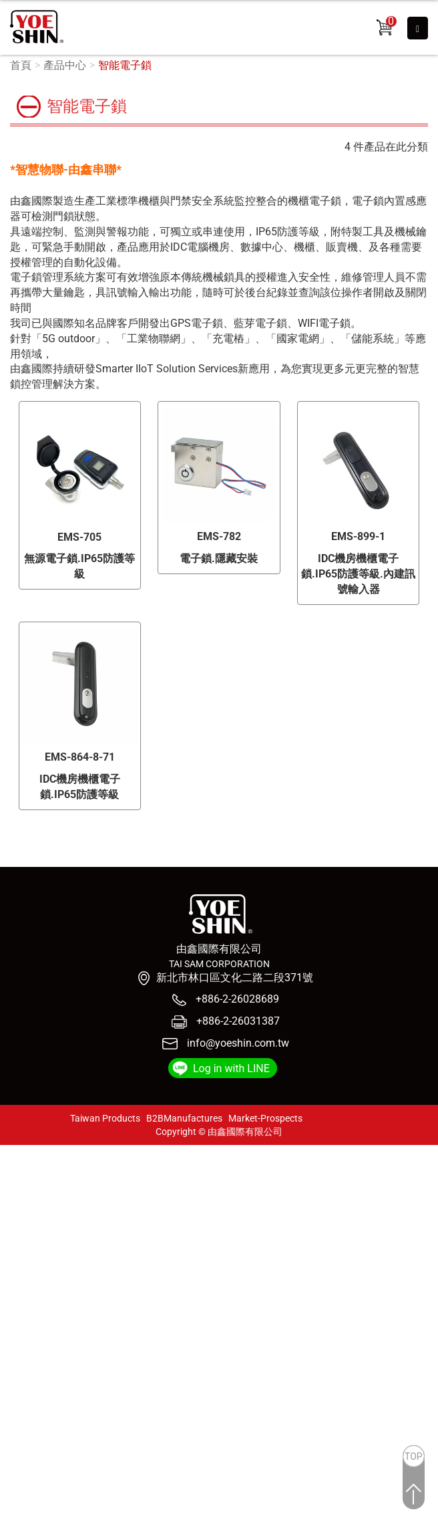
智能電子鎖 (125, 65)
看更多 (20, 1289)
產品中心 (64, 65)
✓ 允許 (15, 1182)
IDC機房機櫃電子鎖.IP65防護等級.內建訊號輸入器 (358, 574)
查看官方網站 (75, 1289)
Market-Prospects (265, 1118)
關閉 (10, 1152)
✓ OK (244, 1531)
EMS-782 (219, 536)
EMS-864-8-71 (80, 757)
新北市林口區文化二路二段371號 (234, 977)
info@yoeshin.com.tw (238, 1043)
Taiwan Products (105, 1118)
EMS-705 (79, 537)
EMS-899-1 (358, 536)
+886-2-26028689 (236, 999)
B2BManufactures (184, 1118)
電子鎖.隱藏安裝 (219, 558)
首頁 (20, 65)
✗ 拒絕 (15, 1197)
